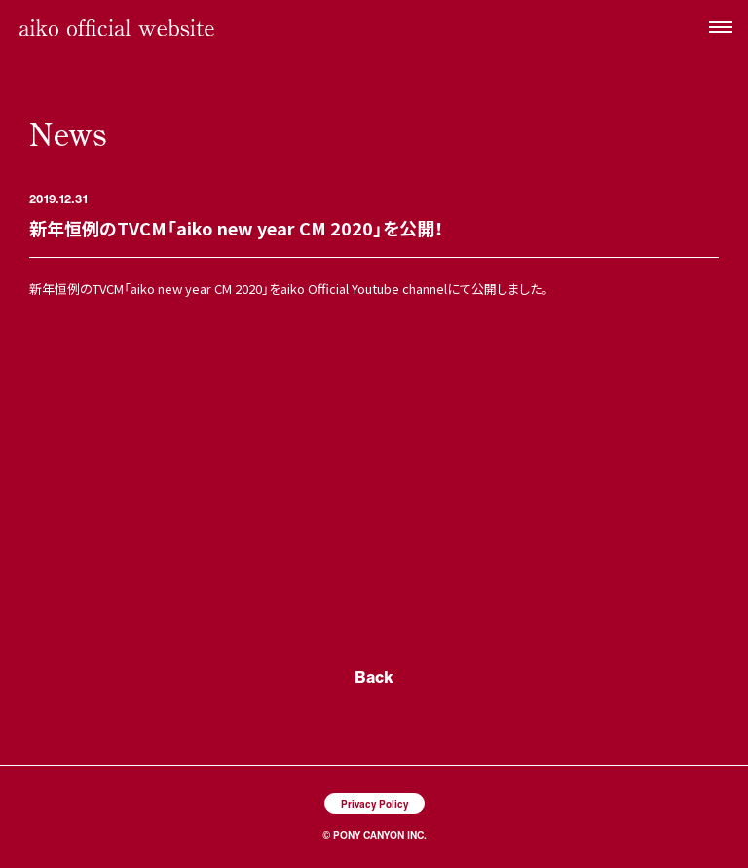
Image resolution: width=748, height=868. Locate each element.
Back (374, 677)
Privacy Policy (374, 803)
